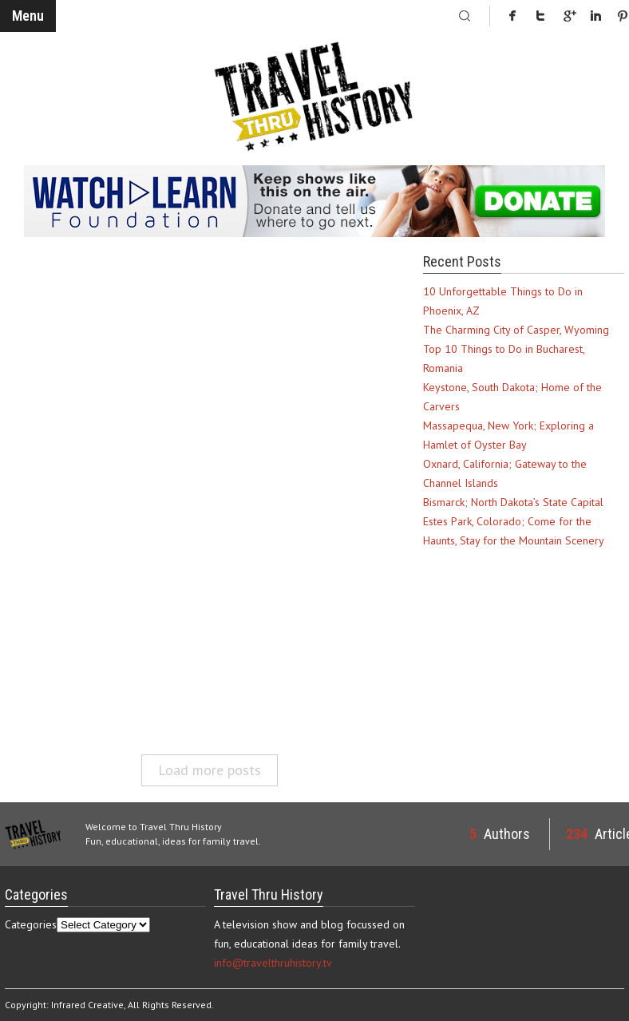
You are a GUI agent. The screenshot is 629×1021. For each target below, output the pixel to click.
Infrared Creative (87, 1005)
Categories (31, 924)
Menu (28, 15)
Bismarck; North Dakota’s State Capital (513, 502)
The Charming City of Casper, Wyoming (516, 330)
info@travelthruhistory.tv (273, 963)
